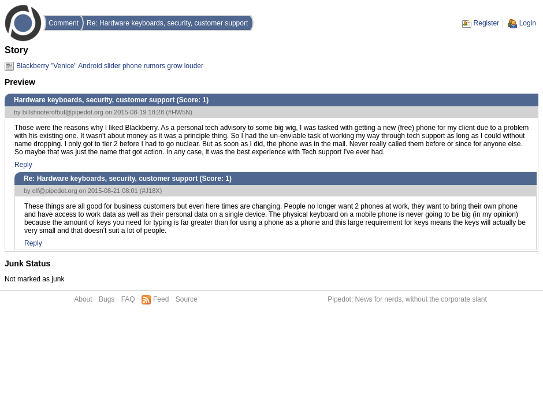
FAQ (128, 299)
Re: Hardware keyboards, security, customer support (167, 23)
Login (527, 23)
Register (487, 23)
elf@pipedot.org (54, 190)
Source (187, 299)
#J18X (150, 190)
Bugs (106, 299)
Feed (161, 299)
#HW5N (179, 112)
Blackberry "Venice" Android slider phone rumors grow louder (109, 66)
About (83, 299)
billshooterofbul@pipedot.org (63, 112)
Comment (64, 23)
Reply (23, 165)
